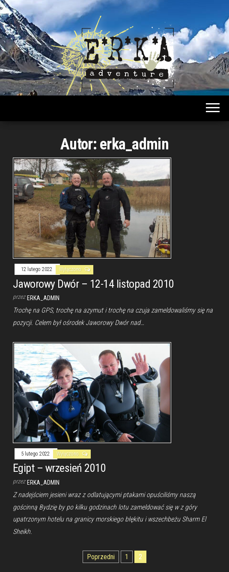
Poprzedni (101, 557)
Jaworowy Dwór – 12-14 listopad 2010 (93, 283)
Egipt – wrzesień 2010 (59, 468)
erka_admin (43, 298)
